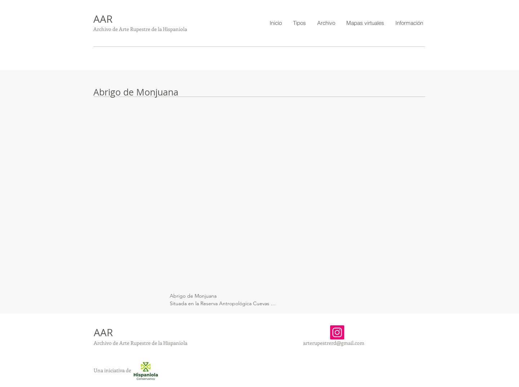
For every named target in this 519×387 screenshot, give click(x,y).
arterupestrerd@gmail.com (333, 342)
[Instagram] (337, 332)
